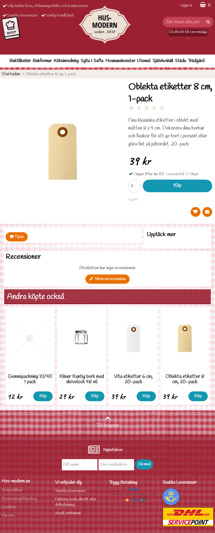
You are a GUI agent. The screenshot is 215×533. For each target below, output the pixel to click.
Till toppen (107, 422)
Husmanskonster (120, 61)
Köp (177, 185)
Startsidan (10, 74)
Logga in (186, 5)
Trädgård (196, 61)
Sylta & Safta (92, 61)
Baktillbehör (20, 61)
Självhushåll (163, 61)
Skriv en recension (107, 279)
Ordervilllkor (12, 490)
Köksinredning (66, 61)
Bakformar (42, 61)
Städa (180, 61)
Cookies (8, 507)
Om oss (7, 515)
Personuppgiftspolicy (18, 498)
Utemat (144, 61)
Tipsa (17, 237)
